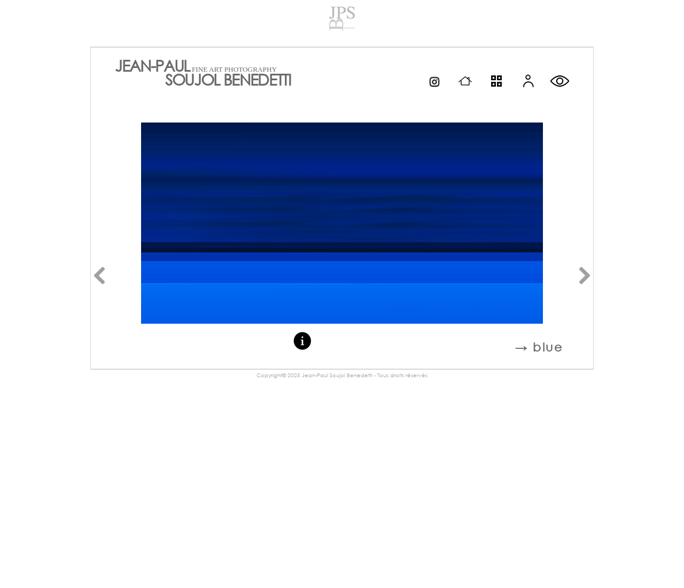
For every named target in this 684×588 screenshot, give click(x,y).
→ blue (539, 347)
